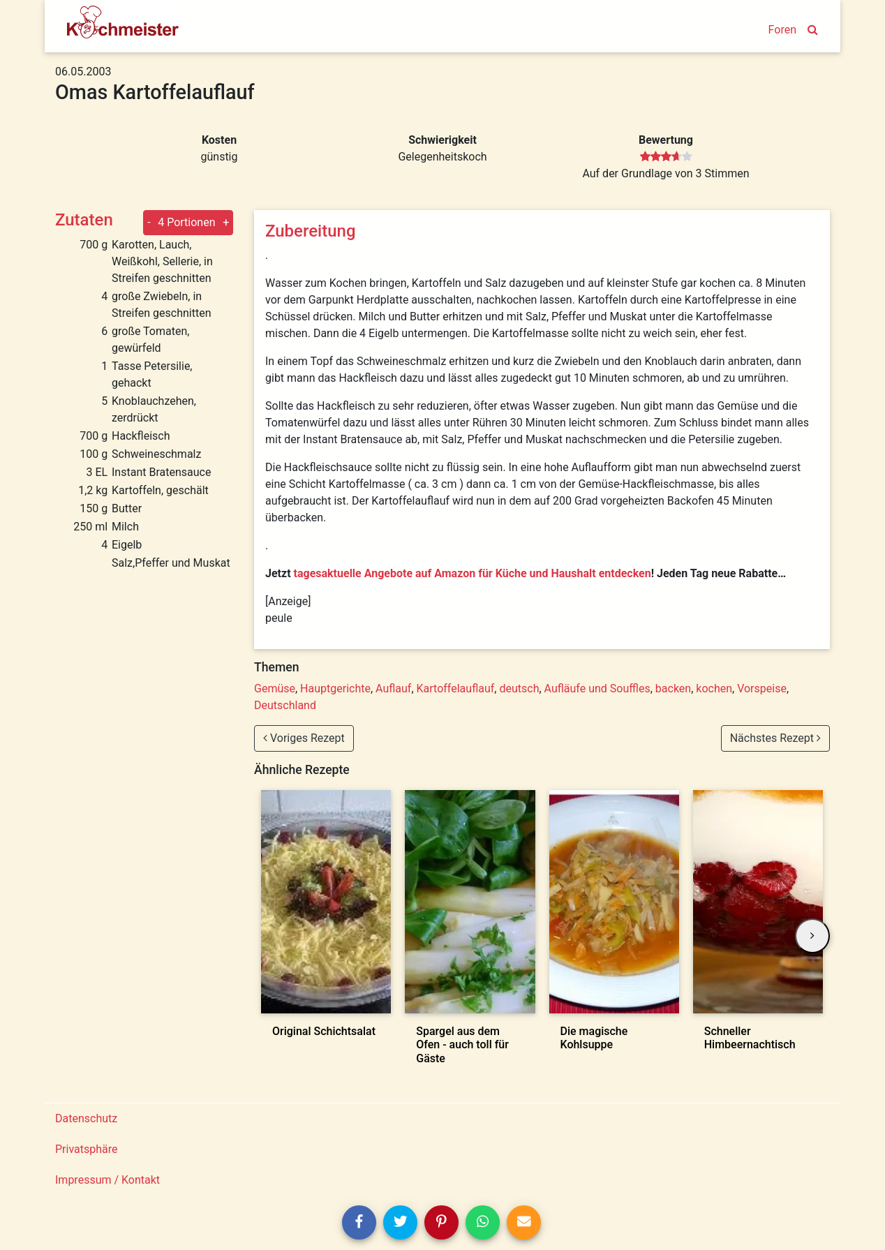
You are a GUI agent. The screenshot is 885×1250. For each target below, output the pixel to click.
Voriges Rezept (304, 738)
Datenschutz (86, 1118)
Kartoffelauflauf (456, 688)
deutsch (519, 688)
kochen (714, 688)
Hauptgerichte (335, 688)
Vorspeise (762, 688)
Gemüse (274, 688)
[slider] (666, 157)
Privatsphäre (86, 1149)
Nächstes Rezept (775, 738)
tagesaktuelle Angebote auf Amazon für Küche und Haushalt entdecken (472, 573)
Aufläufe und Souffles (597, 688)
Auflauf (393, 688)
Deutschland (285, 705)
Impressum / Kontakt (107, 1179)
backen (673, 688)
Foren (782, 29)
